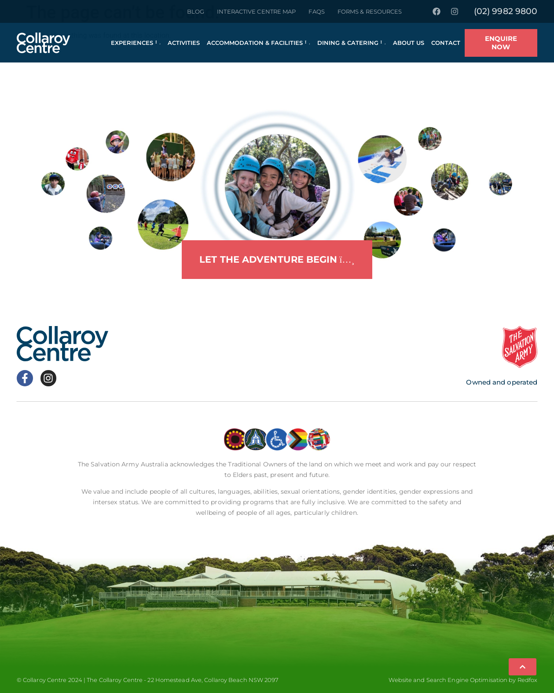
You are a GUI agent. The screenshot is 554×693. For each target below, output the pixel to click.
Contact (445, 43)
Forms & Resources (370, 11)
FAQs (316, 11)
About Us (408, 43)
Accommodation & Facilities (258, 43)
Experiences (136, 43)
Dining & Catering (351, 43)
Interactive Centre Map (256, 11)
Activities (184, 43)
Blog (195, 11)
